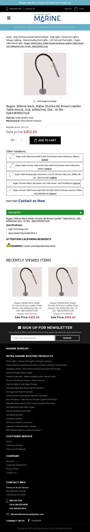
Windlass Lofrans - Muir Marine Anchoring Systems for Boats (33, 369)
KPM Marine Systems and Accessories (23, 430)
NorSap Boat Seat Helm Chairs (20, 407)
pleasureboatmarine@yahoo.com (27, 514)
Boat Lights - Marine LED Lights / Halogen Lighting (29, 361)
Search (68, 9)
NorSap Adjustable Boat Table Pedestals (25, 388)
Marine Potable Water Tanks (19, 372)
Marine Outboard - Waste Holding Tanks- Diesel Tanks (31, 376)
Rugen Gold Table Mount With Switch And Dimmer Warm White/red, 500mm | (44, 157)
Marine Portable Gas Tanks (18, 411)
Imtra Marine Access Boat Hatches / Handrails (26, 395)
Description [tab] (45, 212)
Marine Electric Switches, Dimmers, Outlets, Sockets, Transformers (36, 365)
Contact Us (30, 9)
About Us (10, 461)
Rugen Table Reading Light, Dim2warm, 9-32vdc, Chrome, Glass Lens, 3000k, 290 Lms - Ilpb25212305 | (45, 175)
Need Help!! (12, 201)
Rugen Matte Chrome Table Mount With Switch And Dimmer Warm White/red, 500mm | (45, 166)
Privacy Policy (12, 469)
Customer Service (14, 445)
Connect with (15, 520)
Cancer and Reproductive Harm (33, 246)
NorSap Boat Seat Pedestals (19, 392)
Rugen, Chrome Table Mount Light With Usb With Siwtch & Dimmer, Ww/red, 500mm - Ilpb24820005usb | (44, 191)
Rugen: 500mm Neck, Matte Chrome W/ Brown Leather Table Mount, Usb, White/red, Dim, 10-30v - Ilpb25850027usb (27, 307)
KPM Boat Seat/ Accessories (19, 422)
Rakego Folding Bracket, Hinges (21, 426)
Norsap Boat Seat (14, 415)
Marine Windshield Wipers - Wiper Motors (25, 380)
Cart (81, 9)
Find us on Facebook (16, 449)
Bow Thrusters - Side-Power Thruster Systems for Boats (31, 399)
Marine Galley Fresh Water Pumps (21, 384)
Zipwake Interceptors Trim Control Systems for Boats (30, 403)
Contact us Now (31, 201)
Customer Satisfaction (16, 465)
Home (9, 441)
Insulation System (14, 418)
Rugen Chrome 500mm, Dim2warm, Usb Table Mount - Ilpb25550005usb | (43, 183)
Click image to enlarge (46, 101)
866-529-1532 (16, 9)
